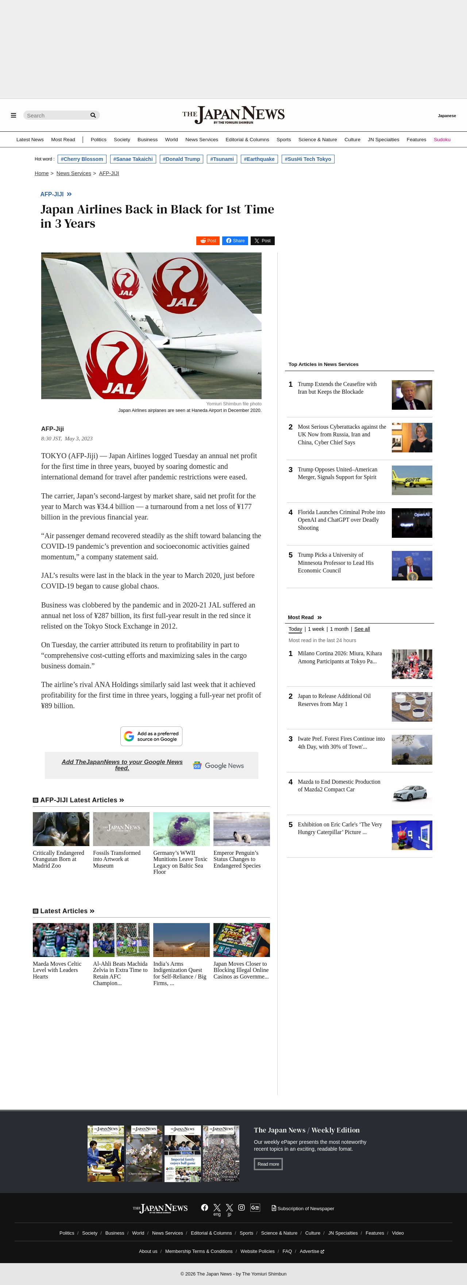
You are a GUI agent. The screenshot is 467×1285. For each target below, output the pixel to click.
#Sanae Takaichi (133, 159)
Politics (99, 139)
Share (239, 240)
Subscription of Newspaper (303, 1208)
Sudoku (442, 139)
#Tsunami (222, 159)
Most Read (63, 139)
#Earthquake (259, 159)
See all (362, 629)
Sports (284, 139)
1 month (339, 629)
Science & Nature (317, 139)
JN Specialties (383, 139)
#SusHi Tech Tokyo (308, 159)
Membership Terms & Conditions (199, 1251)
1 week (316, 629)
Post (211, 240)
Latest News (30, 139)
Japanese (447, 115)
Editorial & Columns (247, 139)
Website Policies (257, 1251)
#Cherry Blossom (82, 159)
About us (148, 1251)
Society (122, 139)
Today (295, 629)
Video (398, 1233)
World (171, 139)
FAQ (287, 1251)
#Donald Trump (181, 159)
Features (417, 139)
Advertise (312, 1251)
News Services (201, 139)
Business (148, 139)
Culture (352, 139)
